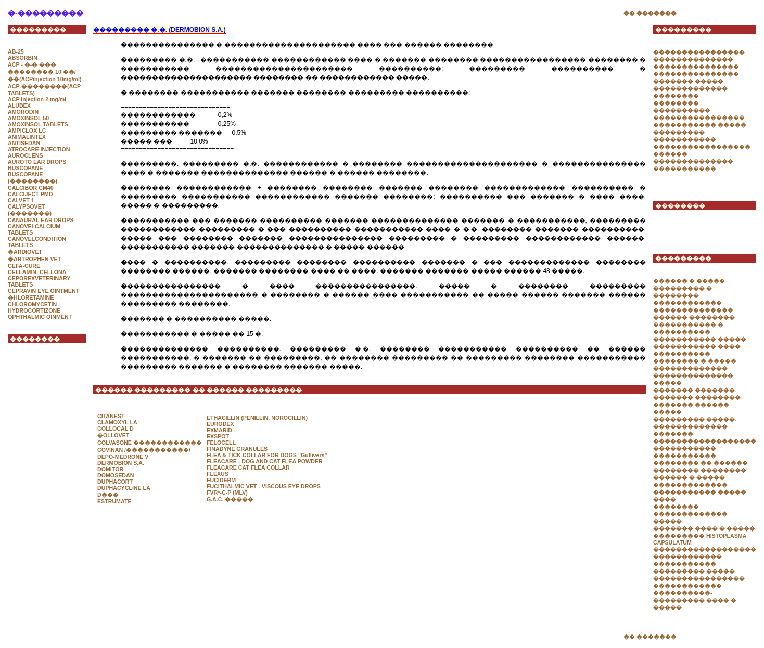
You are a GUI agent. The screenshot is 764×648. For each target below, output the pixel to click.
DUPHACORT (115, 481)
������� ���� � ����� (704, 528)
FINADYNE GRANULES (237, 449)
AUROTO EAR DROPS (37, 162)
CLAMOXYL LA (117, 422)
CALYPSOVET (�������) (30, 209)
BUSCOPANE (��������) (32, 177)
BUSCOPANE (25, 168)
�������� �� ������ (700, 463)
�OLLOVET (113, 435)
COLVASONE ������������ (149, 442)
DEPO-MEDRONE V (122, 456)
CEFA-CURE (24, 266)
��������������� (696, 66)
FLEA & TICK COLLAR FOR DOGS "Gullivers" (267, 455)
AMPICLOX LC (27, 130)
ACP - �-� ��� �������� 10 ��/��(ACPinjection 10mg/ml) (45, 71)
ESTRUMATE (114, 501)
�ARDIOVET (25, 252)
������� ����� (688, 81)
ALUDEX (19, 105)
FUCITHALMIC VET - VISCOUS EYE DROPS (264, 486)
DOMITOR (110, 469)
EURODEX (220, 424)
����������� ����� (699, 125)
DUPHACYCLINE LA (123, 488)
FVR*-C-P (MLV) (227, 492)
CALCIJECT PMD (30, 194)
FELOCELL (221, 442)
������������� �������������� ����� (693, 375)
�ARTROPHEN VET (34, 259)
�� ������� (650, 13)
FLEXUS (217, 474)
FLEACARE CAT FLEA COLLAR (248, 467)
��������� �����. (694, 419)
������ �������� (694, 317)
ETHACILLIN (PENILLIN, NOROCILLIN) (257, 417)
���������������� (699, 52)
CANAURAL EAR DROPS (41, 220)
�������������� (693, 59)
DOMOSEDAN (115, 475)
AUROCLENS (25, 155)
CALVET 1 (21, 200)
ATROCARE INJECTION (39, 149)
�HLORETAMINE (31, 297)
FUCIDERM (221, 480)
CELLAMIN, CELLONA (37, 272)
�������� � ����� (694, 361)
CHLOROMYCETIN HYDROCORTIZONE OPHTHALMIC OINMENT (40, 310)
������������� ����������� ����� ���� (699, 492)
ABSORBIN (22, 58)
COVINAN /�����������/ (143, 450)
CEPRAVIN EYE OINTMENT (43, 291)
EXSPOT (218, 436)
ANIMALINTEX (27, 137)
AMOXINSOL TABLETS (38, 124)
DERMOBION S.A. (120, 463)
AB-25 (16, 51)
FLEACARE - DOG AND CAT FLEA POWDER (265, 461)
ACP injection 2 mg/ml (37, 99)
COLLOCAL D (115, 428)
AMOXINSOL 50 (28, 118)
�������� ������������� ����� (690, 513)
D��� (108, 494)
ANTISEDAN (24, 143)
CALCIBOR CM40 (31, 188)
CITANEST (111, 416)
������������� (690, 426)
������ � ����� (689, 281)
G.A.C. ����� (230, 499)
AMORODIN (23, 112)
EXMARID (219, 430)
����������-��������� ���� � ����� (694, 600)
